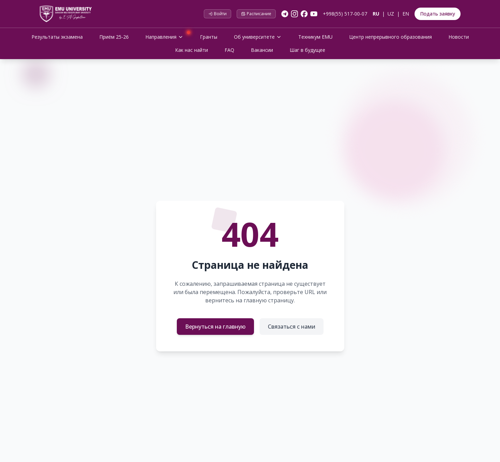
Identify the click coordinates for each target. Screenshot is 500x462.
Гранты (208, 37)
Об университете (258, 37)
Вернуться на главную (215, 326)
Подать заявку (437, 13)
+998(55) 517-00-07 (345, 13)
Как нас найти (191, 50)
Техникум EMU (315, 37)
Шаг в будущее (307, 50)
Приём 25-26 (114, 37)
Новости (458, 37)
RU (376, 13)
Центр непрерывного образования (390, 37)
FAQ (229, 50)
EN (405, 13)
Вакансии (262, 50)
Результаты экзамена (57, 37)
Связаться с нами (291, 326)
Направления (167, 36)
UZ (391, 13)
